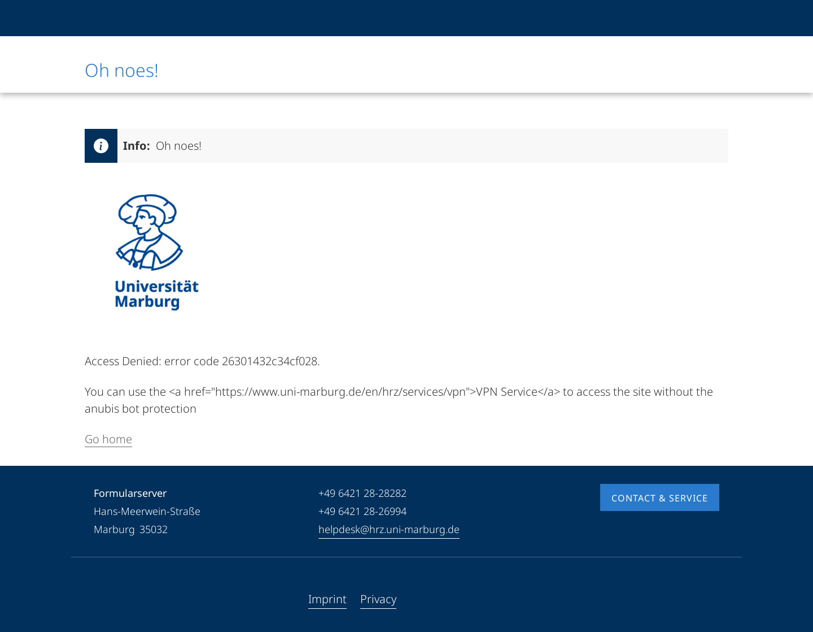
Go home (108, 439)
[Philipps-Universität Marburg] (122, 18)
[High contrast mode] (709, 18)
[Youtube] (121, 599)
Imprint (327, 599)
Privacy (378, 599)
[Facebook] (103, 599)
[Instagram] (139, 599)
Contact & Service (659, 498)
